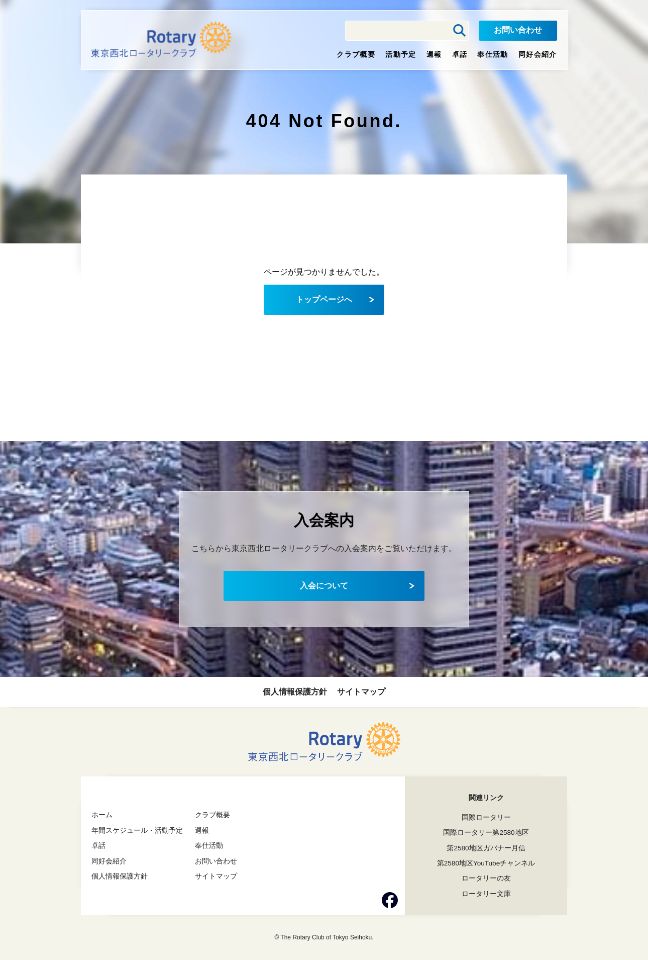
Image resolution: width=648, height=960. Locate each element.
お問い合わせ (518, 30)
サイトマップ (361, 691)
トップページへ (324, 299)
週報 (434, 54)
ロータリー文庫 (486, 893)
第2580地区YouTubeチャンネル (485, 862)
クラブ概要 (356, 54)
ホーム (102, 815)
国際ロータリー (486, 817)
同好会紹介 (537, 54)
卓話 (460, 54)
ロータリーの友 (486, 878)
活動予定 (400, 54)
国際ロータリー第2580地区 (486, 832)
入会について (324, 585)
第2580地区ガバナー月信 (486, 847)
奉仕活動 (492, 54)
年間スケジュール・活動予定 (137, 830)
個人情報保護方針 (295, 691)
